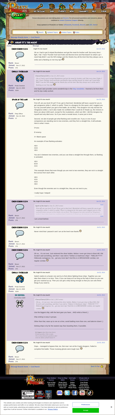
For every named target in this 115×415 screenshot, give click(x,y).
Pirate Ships (63, 386)
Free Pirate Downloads (84, 383)
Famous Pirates (84, 387)
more (101, 205)
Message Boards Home (20, 37)
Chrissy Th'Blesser (20, 71)
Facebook (75, 25)
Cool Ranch (35, 37)
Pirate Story (63, 382)
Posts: (11, 68)
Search (40, 32)
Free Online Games (51, 379)
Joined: (12, 65)
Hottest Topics (67, 32)
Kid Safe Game (72, 379)
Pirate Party (72, 387)
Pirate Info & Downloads (84, 379)
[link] (57, 394)
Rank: (11, 63)
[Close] (111, 408)
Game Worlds (62, 384)
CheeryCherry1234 (20, 49)
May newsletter (78, 89)
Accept (85, 412)
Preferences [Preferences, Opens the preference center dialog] (85, 406)
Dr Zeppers (20, 295)
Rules (77, 32)
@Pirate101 (68, 25)
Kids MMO (72, 386)
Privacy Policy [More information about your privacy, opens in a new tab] (53, 411)
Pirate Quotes (84, 389)
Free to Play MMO (62, 379)
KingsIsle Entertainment (90, 1)
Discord (66, 18)
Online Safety (72, 383)
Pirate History (84, 386)
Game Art (63, 387)
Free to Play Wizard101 (51, 383)
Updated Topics (52, 32)
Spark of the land (20, 99)
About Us (51, 386)
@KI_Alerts (93, 25)
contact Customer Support (68, 20)
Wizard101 (105, 1)
